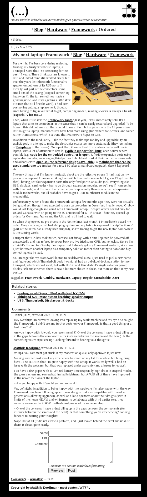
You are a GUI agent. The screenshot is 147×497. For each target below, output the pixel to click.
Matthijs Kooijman (26, 348)
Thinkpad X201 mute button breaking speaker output (55, 297)
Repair (88, 278)
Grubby (48, 278)
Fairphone (23, 147)
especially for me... (27, 115)
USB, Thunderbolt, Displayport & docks (45, 300)
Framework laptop (61, 120)
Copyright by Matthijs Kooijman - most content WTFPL (50, 491)
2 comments (18, 483)
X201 (115, 278)
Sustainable (102, 278)
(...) (20, 11)
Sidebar (18, 39)
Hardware (57, 29)
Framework (83, 29)
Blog (38, 29)
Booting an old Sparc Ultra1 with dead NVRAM (51, 293)
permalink (36, 483)
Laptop (77, 278)
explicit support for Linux (83, 151)
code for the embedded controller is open (59, 154)
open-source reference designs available (65, 162)
